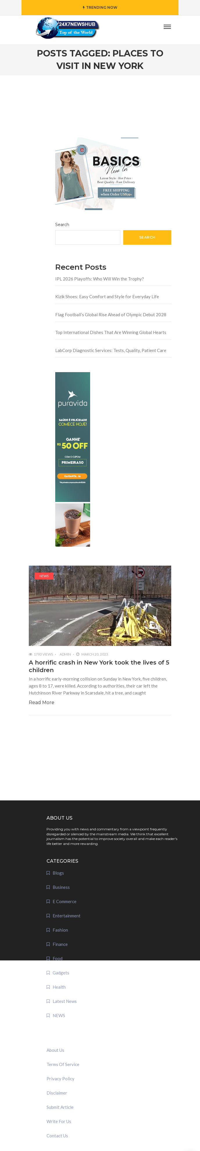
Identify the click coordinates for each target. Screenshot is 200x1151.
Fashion (60, 929)
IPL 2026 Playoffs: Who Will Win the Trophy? (99, 278)
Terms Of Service (63, 1064)
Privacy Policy (60, 1078)
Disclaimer (57, 1092)
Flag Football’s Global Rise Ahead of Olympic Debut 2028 (110, 314)
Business (61, 887)
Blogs (58, 872)
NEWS (44, 576)
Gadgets (61, 972)
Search (62, 224)
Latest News (65, 1001)
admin (65, 654)
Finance (60, 944)
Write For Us (59, 1121)
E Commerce (64, 901)
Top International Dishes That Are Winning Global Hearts (110, 332)
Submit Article (60, 1107)
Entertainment (67, 915)
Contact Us (57, 1135)
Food (58, 958)
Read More (41, 702)
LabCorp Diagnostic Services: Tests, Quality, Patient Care (110, 350)
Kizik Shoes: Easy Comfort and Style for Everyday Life (107, 296)
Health (59, 987)
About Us (55, 1050)
